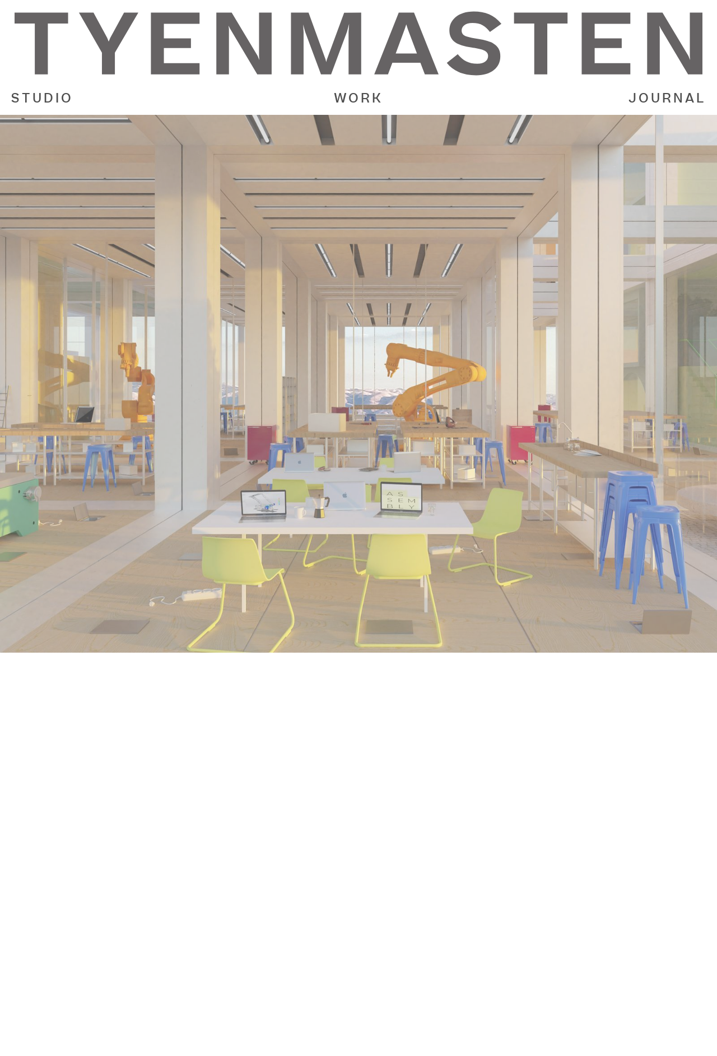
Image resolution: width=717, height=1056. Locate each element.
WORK (358, 99)
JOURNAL (667, 99)
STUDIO (42, 99)
